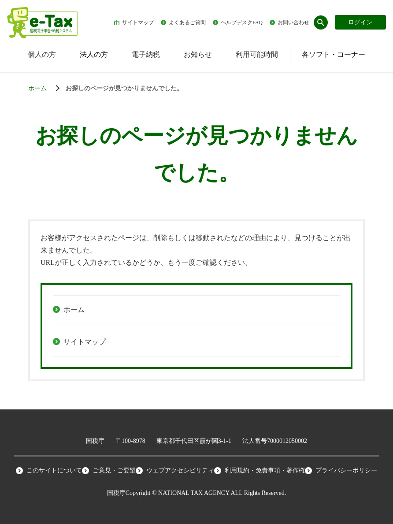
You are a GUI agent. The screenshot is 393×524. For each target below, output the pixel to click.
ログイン (360, 22)
